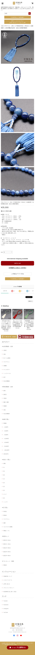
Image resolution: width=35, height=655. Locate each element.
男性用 (5, 565)
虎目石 (5, 394)
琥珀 (4, 390)
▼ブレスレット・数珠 (8, 561)
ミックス (5, 501)
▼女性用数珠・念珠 (7, 346)
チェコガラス (6, 369)
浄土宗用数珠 (6, 381)
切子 (4, 377)
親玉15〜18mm (7, 547)
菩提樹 (5, 406)
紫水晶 (5, 515)
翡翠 (4, 523)
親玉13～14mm (7, 544)
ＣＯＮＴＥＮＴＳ (7, 580)
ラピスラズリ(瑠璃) (7, 526)
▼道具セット (5, 536)
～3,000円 (5, 427)
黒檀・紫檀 (6, 402)
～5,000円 (5, 430)
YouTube (5, 612)
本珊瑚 (5, 365)
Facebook (5, 604)
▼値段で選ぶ (5, 419)
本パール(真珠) (6, 358)
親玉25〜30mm (7, 555)
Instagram (5, 608)
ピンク (5, 494)
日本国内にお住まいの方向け (17, 268)
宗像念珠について (7, 576)
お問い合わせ (6, 583)
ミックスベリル (7, 373)
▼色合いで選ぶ (6, 459)
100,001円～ (6, 453)
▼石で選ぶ (5, 507)
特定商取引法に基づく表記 (9, 591)
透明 (4, 463)
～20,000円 (6, 442)
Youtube (5, 600)
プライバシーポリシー (8, 587)
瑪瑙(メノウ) (6, 530)
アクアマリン (6, 361)
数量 (2, 252)
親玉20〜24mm (7, 551)
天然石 (5, 350)
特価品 (5, 423)
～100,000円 (6, 450)
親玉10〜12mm (7, 540)
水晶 (4, 354)
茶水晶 (5, 511)
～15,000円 (6, 438)
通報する (30, 301)
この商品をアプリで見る (17, 273)
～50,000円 (6, 446)
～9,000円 (5, 434)
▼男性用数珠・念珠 (7, 386)
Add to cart (17, 263)
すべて (5, 290)
